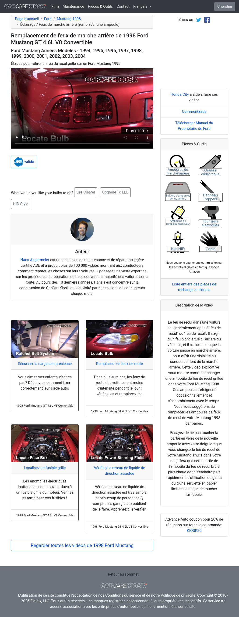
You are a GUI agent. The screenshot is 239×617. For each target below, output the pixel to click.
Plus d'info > (137, 130)
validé (24, 162)
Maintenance (73, 6)
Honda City (180, 94)
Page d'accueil (27, 19)
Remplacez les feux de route (119, 363)
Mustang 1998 (69, 19)
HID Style (20, 204)
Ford (48, 19)
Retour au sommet (123, 574)
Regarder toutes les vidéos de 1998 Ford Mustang (82, 545)
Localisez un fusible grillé (45, 468)
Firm (55, 6)
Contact (123, 6)
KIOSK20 (194, 530)
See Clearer (85, 192)
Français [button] (140, 6)
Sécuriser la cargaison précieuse (45, 363)
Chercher (224, 6)
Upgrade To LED (115, 192)
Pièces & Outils (100, 6)
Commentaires (194, 111)
